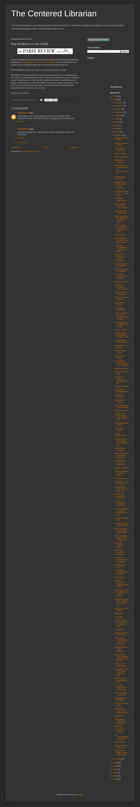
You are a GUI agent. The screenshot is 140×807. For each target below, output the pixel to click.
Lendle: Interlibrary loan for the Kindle (121, 473)
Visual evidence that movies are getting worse (121, 240)
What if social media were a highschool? (120, 721)
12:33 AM (20, 138)
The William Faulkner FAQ (120, 199)
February (118, 135)
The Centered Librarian (54, 13)
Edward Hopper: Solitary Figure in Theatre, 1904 (121, 335)
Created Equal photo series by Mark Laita (121, 489)
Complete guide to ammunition (121, 265)
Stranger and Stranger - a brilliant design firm (120, 380)
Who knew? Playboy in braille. (119, 545)
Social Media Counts (119, 304)
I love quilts (118, 617)
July (116, 119)
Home (45, 147)
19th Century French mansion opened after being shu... (121, 641)
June (117, 122)
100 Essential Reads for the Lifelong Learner (121, 711)
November (119, 106)
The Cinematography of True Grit (121, 737)
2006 (115, 776)
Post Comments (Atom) (30, 151)
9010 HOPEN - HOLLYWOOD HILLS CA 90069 (121, 363)
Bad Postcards (119, 742)
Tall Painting (118, 716)
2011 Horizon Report (119, 429)
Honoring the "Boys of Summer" (121, 483)
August (117, 115)
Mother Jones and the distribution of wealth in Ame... (121, 219)
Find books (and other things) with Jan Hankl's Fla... (121, 442)
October (118, 109)
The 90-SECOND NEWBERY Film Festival (121, 325)
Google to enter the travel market (121, 634)
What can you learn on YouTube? (121, 270)
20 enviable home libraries (121, 347)
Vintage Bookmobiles (120, 435)
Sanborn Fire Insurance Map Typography (120, 560)
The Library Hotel (120, 478)
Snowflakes (118, 614)
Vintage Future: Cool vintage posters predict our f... (120, 417)
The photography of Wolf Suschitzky (121, 406)
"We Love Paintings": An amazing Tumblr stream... (121, 584)
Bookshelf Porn (120, 235)
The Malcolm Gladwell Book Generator (120, 572)
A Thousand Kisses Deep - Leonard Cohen (121, 193)
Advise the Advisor (121, 369)
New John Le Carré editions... (121, 609)
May (116, 125)
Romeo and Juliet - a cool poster (121, 694)
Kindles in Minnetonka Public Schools (120, 287)
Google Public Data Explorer (121, 424)
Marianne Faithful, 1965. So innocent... (121, 649)
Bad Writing (118, 726)
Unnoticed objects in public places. (121, 524)
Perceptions (118, 630)
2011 (115, 100)
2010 (115, 763)
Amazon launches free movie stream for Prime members (121, 316)
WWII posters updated (119, 161)
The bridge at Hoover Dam (120, 309)
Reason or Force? (121, 330)
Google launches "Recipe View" (120, 212)
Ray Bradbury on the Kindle (120, 699)
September (119, 112)
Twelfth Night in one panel (120, 449)
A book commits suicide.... (120, 352)
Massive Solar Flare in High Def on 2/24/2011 (120, 185)
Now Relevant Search (119, 401)
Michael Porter (23, 113)
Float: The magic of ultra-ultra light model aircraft (121, 531)
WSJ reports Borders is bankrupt (119, 552)
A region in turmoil (121, 282)
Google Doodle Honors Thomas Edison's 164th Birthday (121, 658)
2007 (115, 773)
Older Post (74, 147)
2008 (115, 769)
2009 (115, 766)
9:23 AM (20, 121)
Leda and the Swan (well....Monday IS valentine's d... (121, 602)
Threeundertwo (23, 129)
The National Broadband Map (121, 391)
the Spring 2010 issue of (38, 62)
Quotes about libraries (119, 396)
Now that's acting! (120, 157)
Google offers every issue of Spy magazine (121, 455)
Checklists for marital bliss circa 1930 (119, 496)
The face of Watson (121, 386)
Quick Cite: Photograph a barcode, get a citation (120, 248)
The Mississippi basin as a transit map (120, 463)
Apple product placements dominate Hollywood (119, 258)
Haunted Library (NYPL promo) (120, 341)
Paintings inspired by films (121, 144)
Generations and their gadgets (120, 293)
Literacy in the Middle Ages (119, 665)
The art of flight (119, 154)
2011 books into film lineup (120, 149)
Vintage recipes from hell (120, 566)
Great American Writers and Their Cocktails (120, 206)
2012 (115, 96)
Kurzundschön (119, 577)
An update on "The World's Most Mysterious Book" (121, 672)
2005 (115, 779)
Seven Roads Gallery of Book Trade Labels (121, 753)
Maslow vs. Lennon (121, 468)
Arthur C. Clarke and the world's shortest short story (121, 623)
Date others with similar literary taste (120, 680)
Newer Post (16, 147)
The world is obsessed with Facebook (120, 276)
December (119, 103)
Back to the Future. (121, 411)
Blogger (80, 795)
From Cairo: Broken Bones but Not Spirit (120, 688)
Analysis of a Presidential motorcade (119, 503)
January (118, 759)
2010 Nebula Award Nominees (121, 298)
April (117, 129)
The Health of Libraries (119, 731)
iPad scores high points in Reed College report (120, 538)
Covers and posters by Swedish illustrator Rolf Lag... (121, 512)
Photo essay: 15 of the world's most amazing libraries (121, 593)
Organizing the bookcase (119, 178)
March (117, 132)
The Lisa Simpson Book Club (121, 746)
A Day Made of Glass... (119, 357)
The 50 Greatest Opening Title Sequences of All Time (121, 229)
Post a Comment (21, 143)
